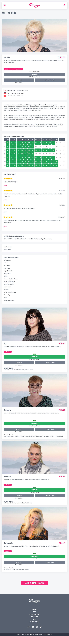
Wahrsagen (7, 268)
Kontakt (34, 609)
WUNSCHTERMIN (50, 80)
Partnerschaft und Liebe (11, 279)
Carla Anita (8, 543)
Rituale (6, 276)
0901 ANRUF (34, 74)
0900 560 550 (11, 96)
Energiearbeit (7, 273)
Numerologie (7, 287)
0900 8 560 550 (11, 93)
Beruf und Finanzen (9, 281)
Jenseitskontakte (9, 284)
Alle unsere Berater (34, 583)
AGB (34, 619)
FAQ (34, 612)
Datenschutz (34, 622)
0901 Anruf (34, 357)
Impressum (34, 617)
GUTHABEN (19, 80)
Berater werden (34, 614)
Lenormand (7, 265)
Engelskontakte (8, 271)
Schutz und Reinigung (10, 292)
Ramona (7, 476)
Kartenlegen (7, 260)
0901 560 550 (11, 90)
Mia (5, 343)
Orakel (5, 297)
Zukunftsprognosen (9, 300)
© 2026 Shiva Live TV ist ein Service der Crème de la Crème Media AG (34, 634)
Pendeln (6, 289)
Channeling (7, 295)
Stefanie (7, 410)
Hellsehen (6, 263)
